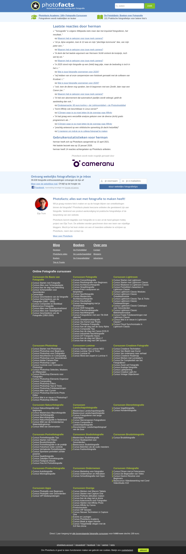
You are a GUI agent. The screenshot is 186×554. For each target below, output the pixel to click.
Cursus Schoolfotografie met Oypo (89, 476)
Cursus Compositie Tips (84, 329)
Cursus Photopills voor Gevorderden (49, 493)
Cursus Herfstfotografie (43, 415)
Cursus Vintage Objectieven (126, 374)
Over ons (100, 245)
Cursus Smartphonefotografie (86, 320)
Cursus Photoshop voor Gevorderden (50, 358)
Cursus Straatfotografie (83, 287)
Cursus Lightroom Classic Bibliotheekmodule (125, 311)
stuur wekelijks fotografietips (123, 186)
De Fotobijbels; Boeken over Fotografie (123, 15)
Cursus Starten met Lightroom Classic (130, 282)
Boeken (56, 258)
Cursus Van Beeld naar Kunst (127, 351)
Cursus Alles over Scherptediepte (48, 285)
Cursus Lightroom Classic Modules (129, 292)
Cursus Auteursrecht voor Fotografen (90, 500)
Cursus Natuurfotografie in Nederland (50, 420)
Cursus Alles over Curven (44, 390)
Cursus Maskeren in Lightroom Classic (131, 285)
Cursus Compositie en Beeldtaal (47, 304)
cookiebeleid (127, 550)
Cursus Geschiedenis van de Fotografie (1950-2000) (46, 314)
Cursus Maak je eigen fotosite (86, 521)
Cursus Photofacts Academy (86, 519)
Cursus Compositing (42, 381)
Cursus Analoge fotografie (125, 367)
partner (105, 545)
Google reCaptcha (72, 188)
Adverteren (98, 258)
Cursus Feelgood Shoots (44, 461)
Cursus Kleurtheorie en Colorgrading (49, 356)
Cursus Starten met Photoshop (47, 349)
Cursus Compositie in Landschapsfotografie (83, 423)
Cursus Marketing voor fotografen (88, 471)
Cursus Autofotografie (43, 471)
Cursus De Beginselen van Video (128, 474)
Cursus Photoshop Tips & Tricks (47, 386)
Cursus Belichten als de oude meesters (91, 447)
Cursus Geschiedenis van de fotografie (50, 297)
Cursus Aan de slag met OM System (89, 340)
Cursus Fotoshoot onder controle (48, 447)
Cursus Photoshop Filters (44, 383)
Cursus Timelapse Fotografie (86, 324)
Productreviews (80, 507)
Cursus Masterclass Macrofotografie (49, 413)
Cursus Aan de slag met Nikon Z (88, 338)
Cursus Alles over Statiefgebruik (47, 311)
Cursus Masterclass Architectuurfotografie (83, 297)
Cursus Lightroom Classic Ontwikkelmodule (125, 295)
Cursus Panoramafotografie (85, 310)
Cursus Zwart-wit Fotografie (126, 365)
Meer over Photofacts (63, 236)
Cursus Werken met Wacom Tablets (89, 491)
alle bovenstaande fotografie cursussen (90, 533)
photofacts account (65, 545)
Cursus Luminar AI (81, 353)
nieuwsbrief (80, 545)
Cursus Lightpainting (122, 370)
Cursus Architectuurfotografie (86, 285)
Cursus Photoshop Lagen (44, 363)
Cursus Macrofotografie (43, 417)
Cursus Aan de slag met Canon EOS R (91, 331)
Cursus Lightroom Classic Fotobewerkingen (125, 302)
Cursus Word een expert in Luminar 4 (90, 356)
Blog (56, 245)
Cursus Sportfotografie (83, 294)
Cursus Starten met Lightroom (127, 280)
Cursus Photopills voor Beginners (48, 491)
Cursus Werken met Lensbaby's (128, 358)
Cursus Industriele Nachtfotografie (88, 333)
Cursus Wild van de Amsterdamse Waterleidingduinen (48, 423)
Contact (97, 250)
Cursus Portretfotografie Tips (46, 438)
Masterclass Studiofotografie (86, 438)
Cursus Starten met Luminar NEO (88, 349)
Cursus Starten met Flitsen (45, 440)
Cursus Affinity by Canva (84, 505)
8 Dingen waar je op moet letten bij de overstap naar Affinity (85, 113)
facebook (91, 545)
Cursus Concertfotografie (84, 280)
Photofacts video (60, 254)
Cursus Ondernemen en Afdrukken (89, 474)
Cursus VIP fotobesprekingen (46, 496)
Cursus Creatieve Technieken (126, 349)
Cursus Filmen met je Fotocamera (129, 471)
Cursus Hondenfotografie (124, 410)
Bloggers (97, 254)
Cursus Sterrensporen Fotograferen (89, 420)
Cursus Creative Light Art (124, 372)
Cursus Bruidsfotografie (124, 438)
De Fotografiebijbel (81, 258)
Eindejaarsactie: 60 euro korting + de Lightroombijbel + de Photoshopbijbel (92, 105)
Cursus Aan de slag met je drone (88, 498)
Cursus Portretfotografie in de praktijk (50, 444)
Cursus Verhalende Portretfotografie (49, 449)
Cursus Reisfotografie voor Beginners (90, 282)
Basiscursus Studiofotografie (86, 444)
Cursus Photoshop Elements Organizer (50, 379)
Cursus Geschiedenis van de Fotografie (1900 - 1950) (46, 300)
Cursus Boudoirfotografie (44, 442)
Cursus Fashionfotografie (84, 449)
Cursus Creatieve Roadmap (126, 356)
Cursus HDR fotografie (83, 308)
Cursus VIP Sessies (82, 510)
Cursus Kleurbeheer (82, 301)
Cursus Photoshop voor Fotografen (49, 353)
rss (98, 545)
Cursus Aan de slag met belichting (48, 287)
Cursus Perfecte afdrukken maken (88, 496)
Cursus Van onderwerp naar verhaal (129, 353)
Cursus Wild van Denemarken (46, 427)
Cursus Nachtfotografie (83, 313)
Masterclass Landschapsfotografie (88, 411)
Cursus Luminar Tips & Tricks (86, 351)
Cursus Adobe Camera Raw (45, 360)
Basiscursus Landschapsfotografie (88, 413)
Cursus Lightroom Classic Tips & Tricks (131, 299)
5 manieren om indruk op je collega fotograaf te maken (83, 131)
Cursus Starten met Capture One (88, 493)
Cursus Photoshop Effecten (45, 400)
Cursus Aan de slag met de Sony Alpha (91, 326)
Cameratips (38, 294)
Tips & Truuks (59, 262)
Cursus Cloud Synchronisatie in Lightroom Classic (127, 325)
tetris (112, 545)
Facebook (38, 187)
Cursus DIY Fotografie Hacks (86, 336)
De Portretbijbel (80, 250)
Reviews (56, 250)
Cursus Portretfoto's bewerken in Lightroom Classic (128, 288)
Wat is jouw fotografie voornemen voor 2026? (78, 72)
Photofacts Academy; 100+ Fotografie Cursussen (63, 15)
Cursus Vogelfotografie (123, 408)
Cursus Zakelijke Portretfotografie (48, 458)
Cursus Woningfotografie (44, 474)
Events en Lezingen (82, 517)
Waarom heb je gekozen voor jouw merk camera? (80, 38)
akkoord (143, 550)
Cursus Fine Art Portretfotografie (47, 463)
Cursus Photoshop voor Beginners (48, 351)
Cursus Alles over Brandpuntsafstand (50, 308)
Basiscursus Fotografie (43, 306)
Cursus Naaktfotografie (43, 456)
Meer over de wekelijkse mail (44, 184)
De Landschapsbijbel (82, 254)
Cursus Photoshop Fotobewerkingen (49, 388)
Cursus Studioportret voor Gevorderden (84, 441)
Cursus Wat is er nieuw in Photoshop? (50, 397)
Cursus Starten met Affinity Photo (88, 503)
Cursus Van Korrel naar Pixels (86, 322)
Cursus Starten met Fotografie (46, 283)
